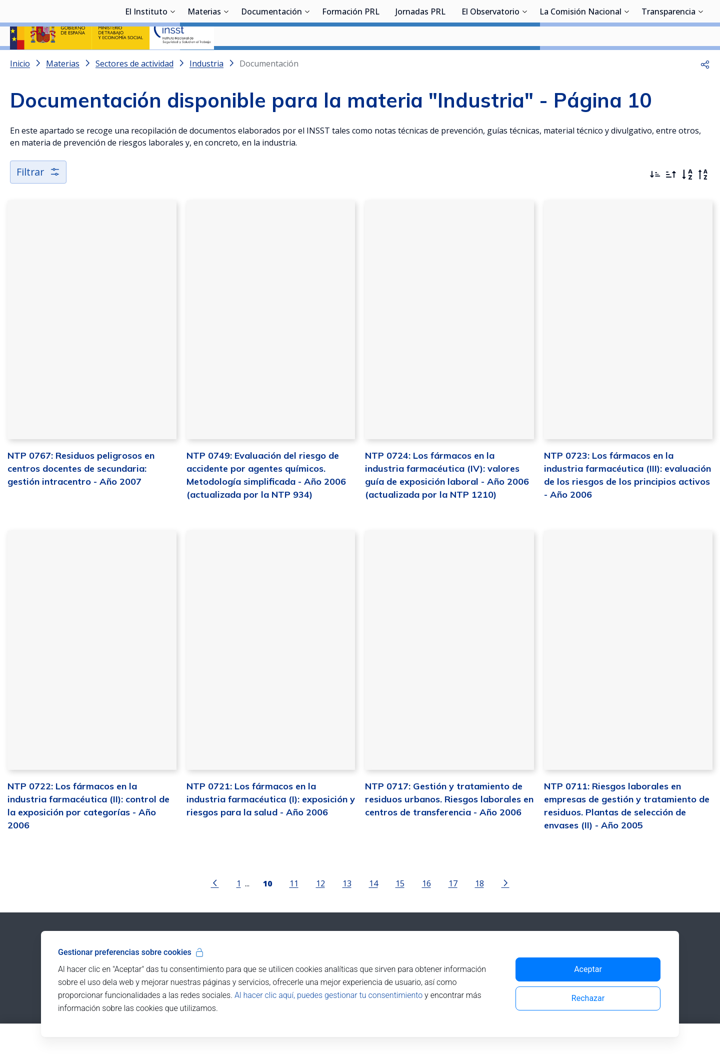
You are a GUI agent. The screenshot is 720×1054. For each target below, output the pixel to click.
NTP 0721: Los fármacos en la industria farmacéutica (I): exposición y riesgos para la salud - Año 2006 (270, 825)
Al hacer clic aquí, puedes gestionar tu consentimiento (328, 995)
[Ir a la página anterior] (215, 909)
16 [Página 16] (426, 910)
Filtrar (38, 198)
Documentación (271, 62)
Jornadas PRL (421, 62)
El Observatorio (491, 62)
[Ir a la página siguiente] (506, 909)
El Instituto (146, 62)
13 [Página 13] (347, 910)
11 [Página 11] (294, 910)
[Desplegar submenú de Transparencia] (701, 61)
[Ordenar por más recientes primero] (655, 201)
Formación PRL (351, 62)
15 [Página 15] (400, 910)
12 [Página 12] (320, 910)
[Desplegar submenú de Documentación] (307, 61)
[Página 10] (267, 909)
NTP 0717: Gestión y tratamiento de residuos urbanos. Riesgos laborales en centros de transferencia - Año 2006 (449, 825)
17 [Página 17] (453, 910)
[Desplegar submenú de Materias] (226, 61)
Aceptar (588, 969)
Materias (204, 62)
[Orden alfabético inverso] (703, 201)
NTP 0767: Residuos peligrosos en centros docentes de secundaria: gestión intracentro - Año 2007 (81, 495)
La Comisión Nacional (581, 62)
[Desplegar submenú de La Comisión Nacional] (627, 61)
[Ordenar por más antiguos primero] (671, 201)
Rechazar (588, 998)
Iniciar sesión (672, 22)
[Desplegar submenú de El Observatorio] (525, 61)
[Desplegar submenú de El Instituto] (173, 61)
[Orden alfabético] (687, 201)
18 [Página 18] (479, 910)
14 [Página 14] (373, 910)
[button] (705, 90)
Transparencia (669, 62)
